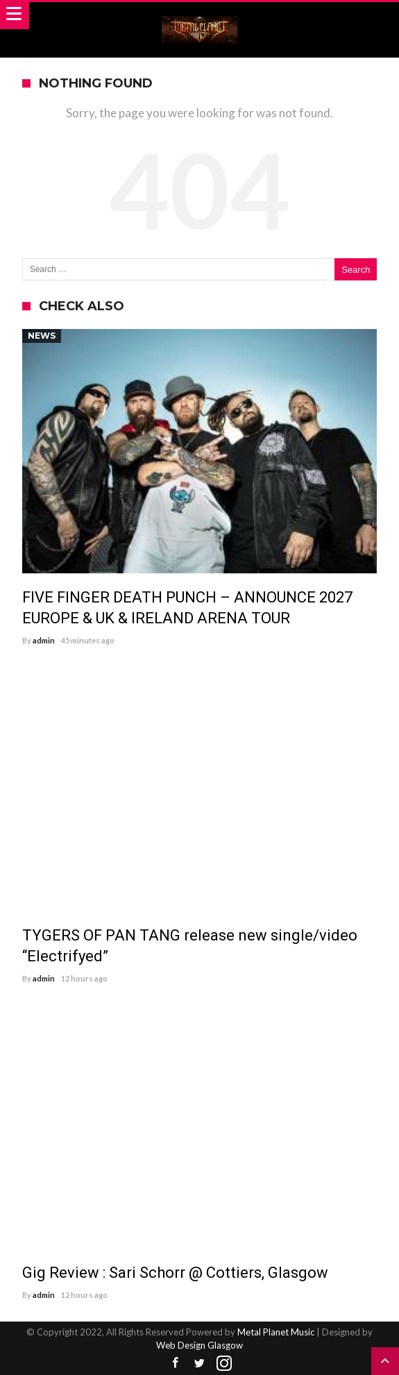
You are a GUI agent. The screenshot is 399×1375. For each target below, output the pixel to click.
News (42, 335)
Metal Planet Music (275, 1332)
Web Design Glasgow (199, 1345)
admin (44, 640)
